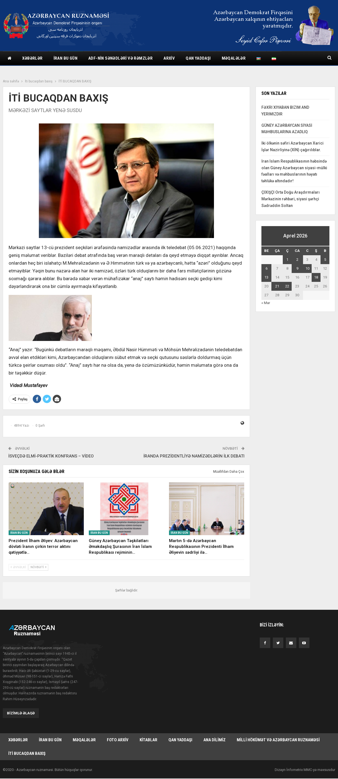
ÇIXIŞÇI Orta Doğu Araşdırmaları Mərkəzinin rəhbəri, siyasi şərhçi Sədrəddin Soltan (290, 199)
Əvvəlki (18, 567)
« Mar (265, 303)
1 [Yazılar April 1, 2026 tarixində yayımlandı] (287, 259)
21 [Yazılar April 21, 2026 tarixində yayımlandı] (277, 286)
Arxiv (169, 58)
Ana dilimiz (214, 740)
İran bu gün (65, 58)
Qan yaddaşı (198, 58)
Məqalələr (234, 58)
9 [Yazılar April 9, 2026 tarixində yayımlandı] (297, 268)
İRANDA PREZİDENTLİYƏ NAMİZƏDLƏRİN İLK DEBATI (193, 456)
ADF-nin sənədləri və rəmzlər (120, 58)
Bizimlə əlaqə (21, 713)
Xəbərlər (32, 58)
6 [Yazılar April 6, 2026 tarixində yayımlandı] (267, 268)
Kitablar (148, 740)
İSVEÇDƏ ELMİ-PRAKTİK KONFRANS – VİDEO (51, 456)
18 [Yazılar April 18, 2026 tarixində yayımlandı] (316, 277)
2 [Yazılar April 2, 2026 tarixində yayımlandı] (297, 259)
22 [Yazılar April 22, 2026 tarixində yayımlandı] (287, 286)
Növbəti (38, 567)
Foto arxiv (117, 740)
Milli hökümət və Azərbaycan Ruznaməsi (278, 740)
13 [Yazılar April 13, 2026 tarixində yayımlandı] (266, 277)
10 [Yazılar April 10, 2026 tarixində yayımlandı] (307, 268)
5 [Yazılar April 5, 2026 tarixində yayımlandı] (325, 259)
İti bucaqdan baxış (27, 754)
